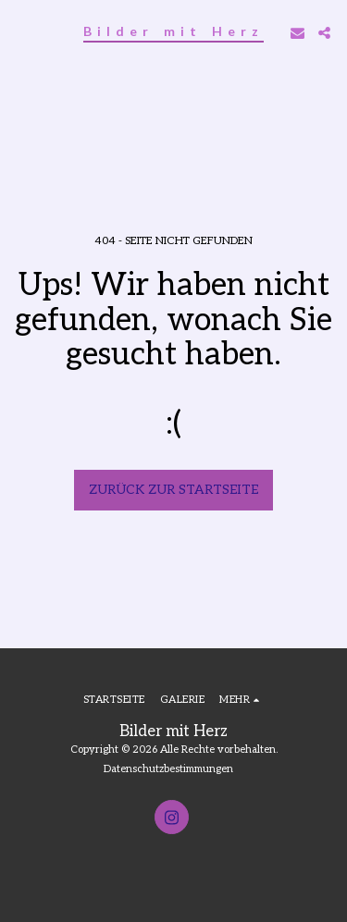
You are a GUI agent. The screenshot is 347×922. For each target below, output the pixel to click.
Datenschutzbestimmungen (168, 769)
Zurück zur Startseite (173, 490)
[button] (20, 32)
